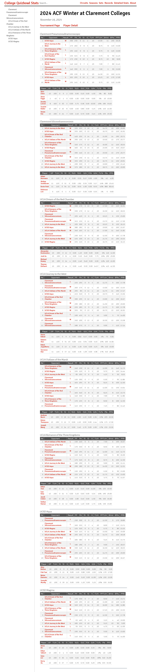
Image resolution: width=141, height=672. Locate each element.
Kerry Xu (43, 662)
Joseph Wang (43, 426)
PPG (109, 88)
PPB (118, 37)
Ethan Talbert (43, 652)
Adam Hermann (44, 177)
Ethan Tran (43, 488)
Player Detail (70, 25)
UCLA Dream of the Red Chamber (52, 55)
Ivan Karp (42, 493)
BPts (112, 37)
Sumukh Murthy (44, 581)
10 (83, 37)
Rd (42, 37)
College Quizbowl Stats (21, 3)
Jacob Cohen (43, 498)
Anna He (43, 647)
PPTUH (99, 37)
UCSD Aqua (12, 38)
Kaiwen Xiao (43, 341)
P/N (87, 88)
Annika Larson (43, 103)
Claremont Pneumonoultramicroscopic (55, 152)
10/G (77, 88)
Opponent (53, 37)
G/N (93, 88)
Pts (104, 88)
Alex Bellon (43, 568)
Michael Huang (44, 260)
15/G (71, 88)
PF (71, 37)
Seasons (93, 3)
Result (65, 37)
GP (49, 88)
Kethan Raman (43, 503)
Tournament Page (50, 25)
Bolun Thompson (45, 421)
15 (80, 37)
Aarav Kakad (43, 336)
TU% (99, 88)
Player (43, 88)
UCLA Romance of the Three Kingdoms (53, 50)
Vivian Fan (43, 113)
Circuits (84, 3)
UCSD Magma (13, 41)
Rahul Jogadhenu (45, 346)
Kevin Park (45, 186)
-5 (87, 37)
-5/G (82, 88)
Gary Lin (42, 657)
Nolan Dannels (44, 576)
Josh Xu (43, 256)
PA (76, 37)
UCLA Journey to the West (18, 27)
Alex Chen (43, 93)
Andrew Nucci (44, 416)
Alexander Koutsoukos (45, 252)
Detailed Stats (121, 3)
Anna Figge (43, 98)
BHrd (106, 37)
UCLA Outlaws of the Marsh (19, 30)
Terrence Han (44, 351)
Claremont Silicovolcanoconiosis (53, 68)
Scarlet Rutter (43, 108)
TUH (92, 37)
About (133, 3)
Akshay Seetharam (45, 182)
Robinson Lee (44, 191)
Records (109, 3)
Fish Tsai (44, 572)
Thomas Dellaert (44, 265)
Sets (101, 3)
